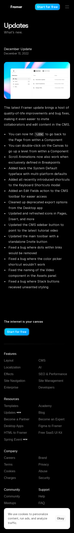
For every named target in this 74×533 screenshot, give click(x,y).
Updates (16, 25)
